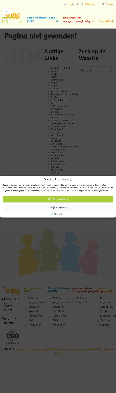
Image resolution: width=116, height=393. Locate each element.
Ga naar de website (58, 199)
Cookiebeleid (56, 214)
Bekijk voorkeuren (58, 207)
